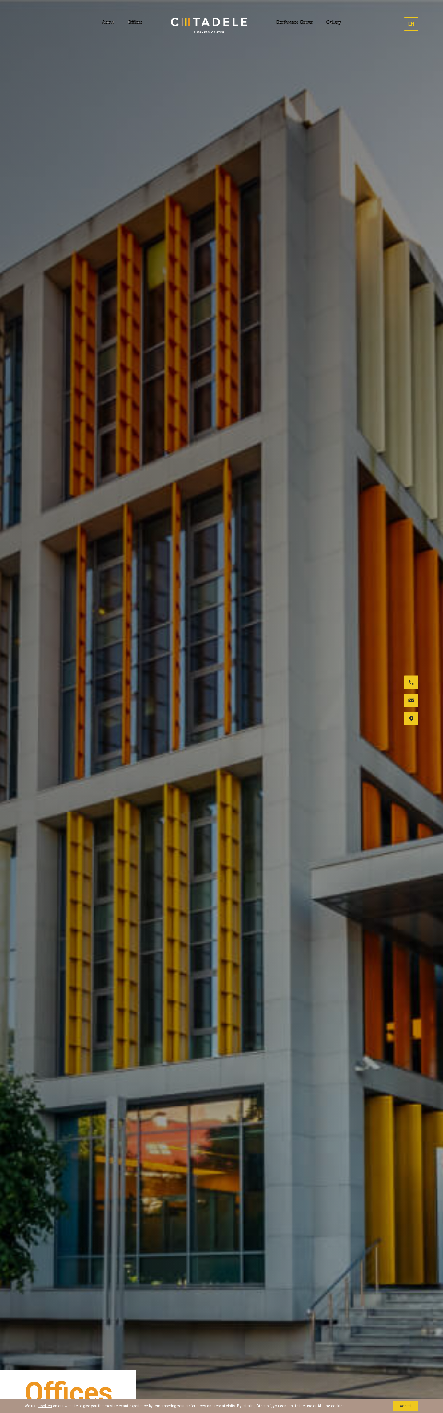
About (108, 22)
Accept (406, 1406)
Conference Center (294, 22)
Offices (135, 22)
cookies (45, 1406)
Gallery (333, 22)
